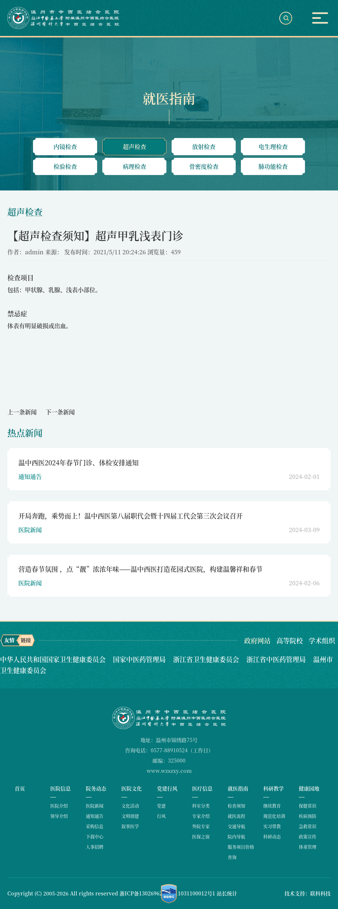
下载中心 (94, 836)
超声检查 (134, 146)
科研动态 (272, 836)
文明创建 (130, 816)
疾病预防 (307, 816)
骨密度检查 (203, 166)
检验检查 (65, 166)
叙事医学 (130, 826)
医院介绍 (59, 806)
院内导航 (236, 836)
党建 (161, 806)
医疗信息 (202, 788)
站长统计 (227, 893)
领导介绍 (59, 816)
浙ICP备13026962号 (144, 893)
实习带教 (272, 826)
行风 (161, 816)
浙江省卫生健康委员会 (207, 659)
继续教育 (272, 806)
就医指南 (238, 788)
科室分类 (201, 806)
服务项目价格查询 (241, 852)
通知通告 (94, 816)
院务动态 (96, 788)
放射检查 (204, 146)
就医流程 (236, 816)
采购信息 (94, 826)
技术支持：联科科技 (307, 893)
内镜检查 (65, 146)
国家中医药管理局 (140, 659)
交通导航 (236, 826)
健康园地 (309, 788)
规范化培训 (274, 816)
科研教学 (273, 788)
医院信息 (60, 788)
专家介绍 (201, 816)
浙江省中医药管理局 (277, 659)
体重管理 (307, 847)
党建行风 (167, 788)
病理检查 (134, 166)
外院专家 (201, 826)
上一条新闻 (22, 412)
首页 (20, 788)
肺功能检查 (273, 166)
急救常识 (307, 826)
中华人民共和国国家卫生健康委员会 (53, 659)
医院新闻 (94, 806)
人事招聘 (94, 847)
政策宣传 (307, 836)
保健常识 (307, 806)
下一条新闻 (60, 412)
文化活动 (130, 806)
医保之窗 (201, 836)
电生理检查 (273, 146)
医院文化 (131, 788)
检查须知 (236, 806)
